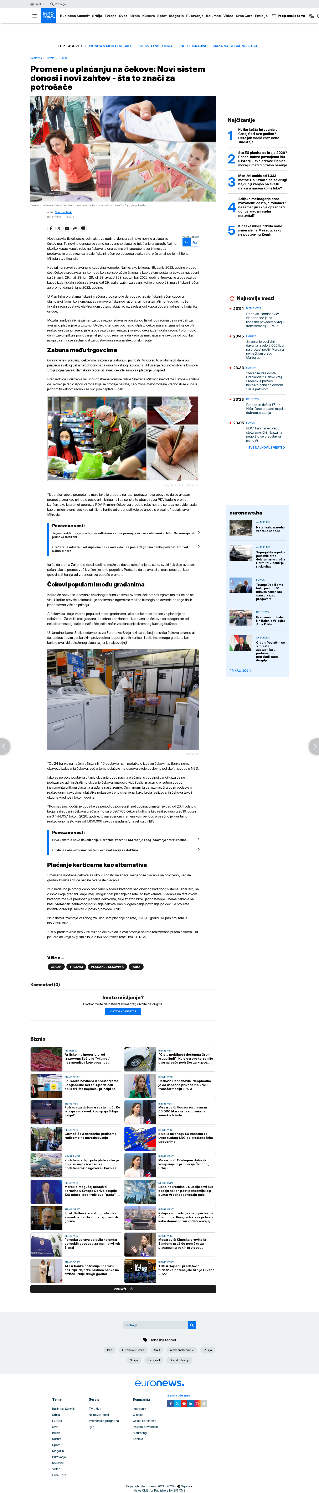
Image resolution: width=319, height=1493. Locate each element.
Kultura (148, 16)
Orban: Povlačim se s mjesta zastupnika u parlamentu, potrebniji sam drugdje (270, 651)
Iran (109, 1350)
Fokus (250, 422)
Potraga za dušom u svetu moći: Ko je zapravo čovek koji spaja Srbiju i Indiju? (92, 1111)
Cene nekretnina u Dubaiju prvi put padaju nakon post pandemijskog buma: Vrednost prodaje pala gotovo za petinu (185, 1191)
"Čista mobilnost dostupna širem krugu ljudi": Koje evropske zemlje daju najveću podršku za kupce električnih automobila (185, 1058)
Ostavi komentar (123, 1011)
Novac (63, 57)
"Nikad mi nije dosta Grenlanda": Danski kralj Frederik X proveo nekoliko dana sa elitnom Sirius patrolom (264, 381)
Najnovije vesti (99, 1414)
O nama (138, 1414)
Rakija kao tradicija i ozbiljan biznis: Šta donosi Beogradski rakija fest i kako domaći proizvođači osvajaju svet (186, 1217)
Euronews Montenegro (108, 46)
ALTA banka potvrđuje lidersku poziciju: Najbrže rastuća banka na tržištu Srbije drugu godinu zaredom (92, 1270)
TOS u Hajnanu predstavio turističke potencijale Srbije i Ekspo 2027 (186, 1270)
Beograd (154, 1360)
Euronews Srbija (133, 1350)
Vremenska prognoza (104, 1420)
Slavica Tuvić (63, 212)
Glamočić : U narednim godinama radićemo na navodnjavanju (90, 1136)
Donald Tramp (179, 1360)
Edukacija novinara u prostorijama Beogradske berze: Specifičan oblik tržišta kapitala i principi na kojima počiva (91, 1085)
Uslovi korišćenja (144, 1420)
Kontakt (138, 1439)
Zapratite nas (181, 1395)
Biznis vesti (166, 1050)
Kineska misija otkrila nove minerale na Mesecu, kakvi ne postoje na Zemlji (260, 230)
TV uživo (95, 1408)
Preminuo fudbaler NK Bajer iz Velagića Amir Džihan (270, 620)
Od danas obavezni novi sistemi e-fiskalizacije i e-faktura (95, 850)
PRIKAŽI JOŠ (241, 670)
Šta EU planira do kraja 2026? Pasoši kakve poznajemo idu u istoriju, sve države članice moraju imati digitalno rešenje (262, 159)
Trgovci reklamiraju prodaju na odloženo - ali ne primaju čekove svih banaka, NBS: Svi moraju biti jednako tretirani (123, 535)
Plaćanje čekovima (107, 967)
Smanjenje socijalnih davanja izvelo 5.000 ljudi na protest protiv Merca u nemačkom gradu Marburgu (265, 350)
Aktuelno (263, 522)
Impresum (139, 1408)
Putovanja (195, 16)
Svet (123, 16)
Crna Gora (244, 16)
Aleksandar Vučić (182, 1350)
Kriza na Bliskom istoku (235, 46)
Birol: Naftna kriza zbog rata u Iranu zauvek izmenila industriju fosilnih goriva (92, 1217)
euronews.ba (246, 513)
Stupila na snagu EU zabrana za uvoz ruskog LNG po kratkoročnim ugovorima (185, 1138)
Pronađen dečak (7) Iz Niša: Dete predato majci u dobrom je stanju (265, 409)
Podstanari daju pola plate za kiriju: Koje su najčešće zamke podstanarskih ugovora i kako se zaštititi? (92, 1164)
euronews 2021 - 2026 (158, 1486)
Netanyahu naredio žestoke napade (270, 529)
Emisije (261, 16)
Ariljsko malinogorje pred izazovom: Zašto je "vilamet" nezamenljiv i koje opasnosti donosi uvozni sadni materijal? (89, 1058)
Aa (186, 242)
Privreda (71, 1050)
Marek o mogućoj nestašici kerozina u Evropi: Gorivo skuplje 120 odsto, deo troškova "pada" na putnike (92, 1191)
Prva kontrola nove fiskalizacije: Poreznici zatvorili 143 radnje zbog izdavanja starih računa (119, 840)
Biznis (134, 16)
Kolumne (213, 16)
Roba (136, 967)
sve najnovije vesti (267, 447)
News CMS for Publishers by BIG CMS (159, 1490)
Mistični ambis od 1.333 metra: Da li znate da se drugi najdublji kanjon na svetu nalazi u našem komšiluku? (262, 182)
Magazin (176, 16)
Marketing (140, 1433)
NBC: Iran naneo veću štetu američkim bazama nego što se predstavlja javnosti (264, 434)
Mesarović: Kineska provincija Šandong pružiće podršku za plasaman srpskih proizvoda (182, 1243)
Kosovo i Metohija (155, 46)
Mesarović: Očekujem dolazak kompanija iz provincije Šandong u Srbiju (185, 1164)
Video (228, 16)
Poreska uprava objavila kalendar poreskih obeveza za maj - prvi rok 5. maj (92, 1243)
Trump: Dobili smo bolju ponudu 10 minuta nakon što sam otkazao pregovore (269, 592)
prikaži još (123, 1289)
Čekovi (56, 967)
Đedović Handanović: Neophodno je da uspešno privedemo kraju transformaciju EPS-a (184, 1085)
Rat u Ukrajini (192, 46)
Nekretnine (72, 1156)
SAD (157, 1350)
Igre (91, 1427)
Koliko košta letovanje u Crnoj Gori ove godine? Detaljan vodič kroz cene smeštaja (258, 135)
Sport (162, 16)
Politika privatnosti (145, 1427)
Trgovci (76, 967)
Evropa (111, 16)
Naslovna (36, 57)
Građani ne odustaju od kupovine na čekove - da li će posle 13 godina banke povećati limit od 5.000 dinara (120, 549)
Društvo (252, 399)
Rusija (208, 1350)
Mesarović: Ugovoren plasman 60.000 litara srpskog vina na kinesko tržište (182, 1111)
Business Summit (75, 16)
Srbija (97, 16)
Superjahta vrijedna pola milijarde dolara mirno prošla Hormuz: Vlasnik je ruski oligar (270, 559)
